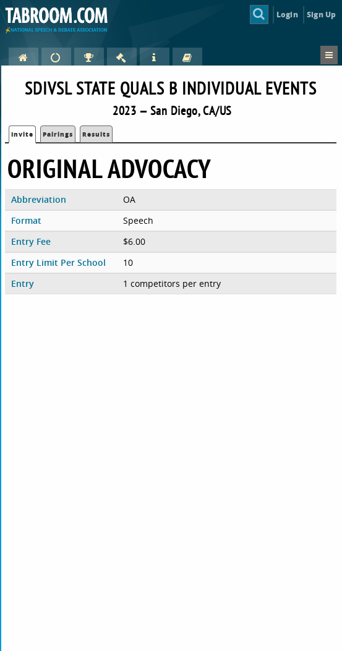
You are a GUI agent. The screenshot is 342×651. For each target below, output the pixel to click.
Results (96, 134)
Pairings (58, 134)
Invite (22, 134)
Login (287, 14)
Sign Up (321, 14)
